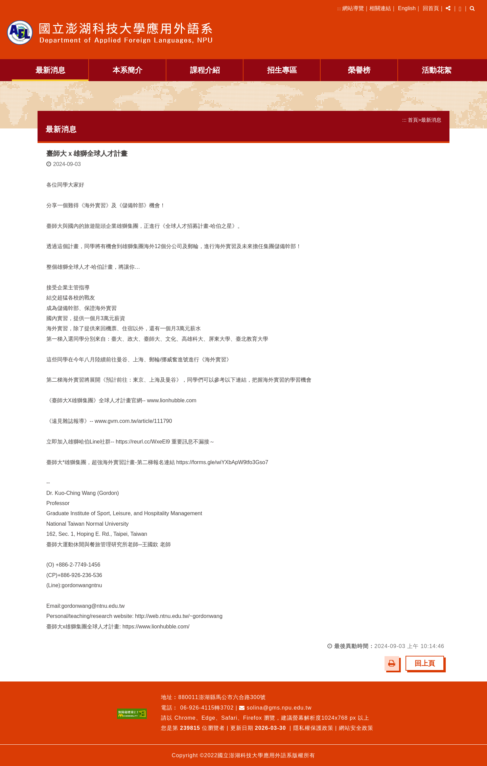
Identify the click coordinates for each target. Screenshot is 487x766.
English (407, 8)
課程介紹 (205, 70)
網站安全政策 (356, 728)
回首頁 (431, 8)
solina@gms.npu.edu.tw (275, 707)
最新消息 (50, 70)
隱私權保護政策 (313, 728)
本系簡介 (127, 70)
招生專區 (282, 70)
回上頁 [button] (425, 663)
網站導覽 (353, 8)
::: (339, 8)
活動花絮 (436, 70)
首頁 (413, 120)
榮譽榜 (359, 70)
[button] (448, 8)
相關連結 (380, 8)
